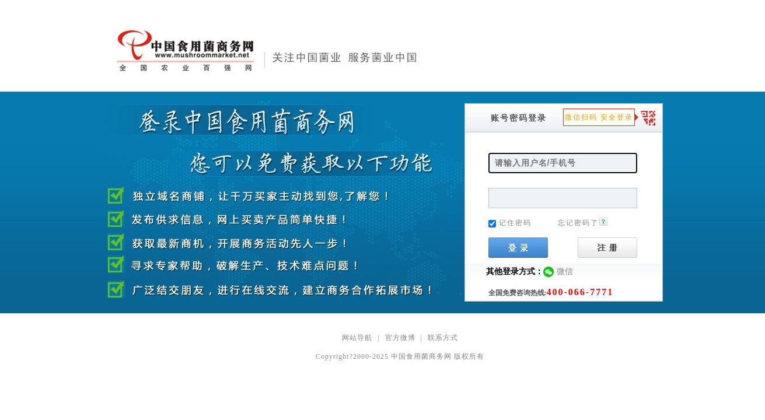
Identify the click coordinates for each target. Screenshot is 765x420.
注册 (607, 247)
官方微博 (400, 338)
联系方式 (443, 338)
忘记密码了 (583, 223)
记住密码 (515, 223)
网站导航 (357, 338)
